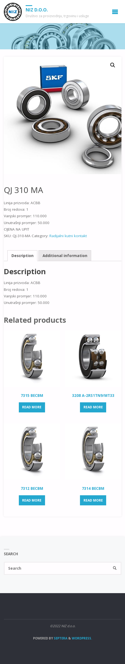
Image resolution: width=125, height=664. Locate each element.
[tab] (22, 255)
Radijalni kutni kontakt (68, 235)
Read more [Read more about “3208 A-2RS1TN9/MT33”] (93, 407)
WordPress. (82, 638)
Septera (60, 638)
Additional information (65, 255)
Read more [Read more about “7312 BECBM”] (31, 500)
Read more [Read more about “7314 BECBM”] (93, 500)
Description (22, 255)
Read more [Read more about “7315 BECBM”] (31, 407)
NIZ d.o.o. (37, 10)
